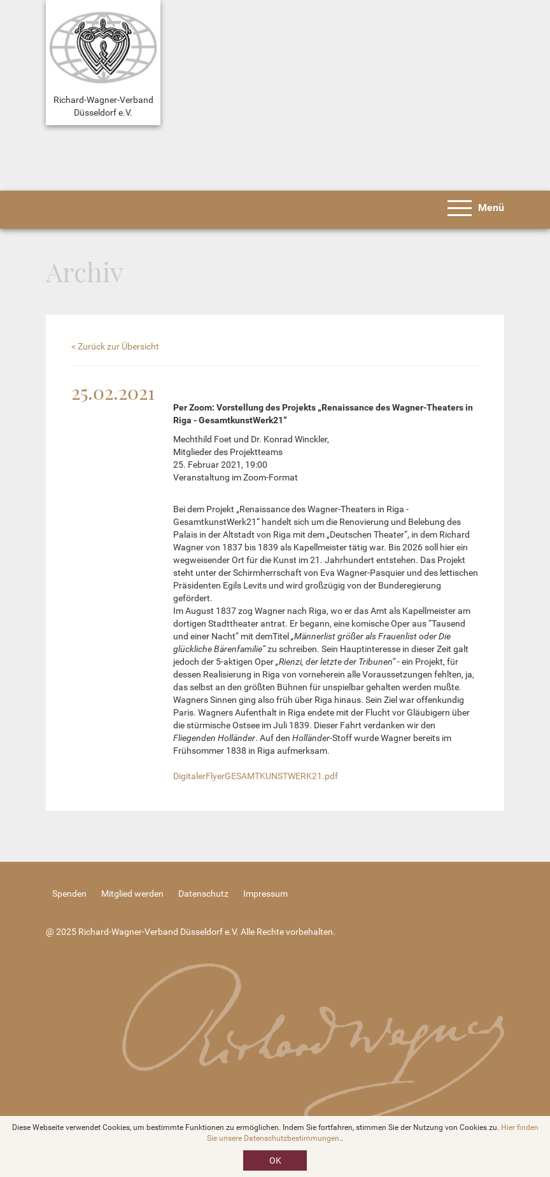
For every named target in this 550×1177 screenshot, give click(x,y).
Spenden (69, 893)
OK (275, 1160)
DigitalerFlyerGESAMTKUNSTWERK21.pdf (255, 776)
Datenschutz (203, 893)
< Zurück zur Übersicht (115, 346)
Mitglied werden (132, 893)
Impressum (265, 893)
